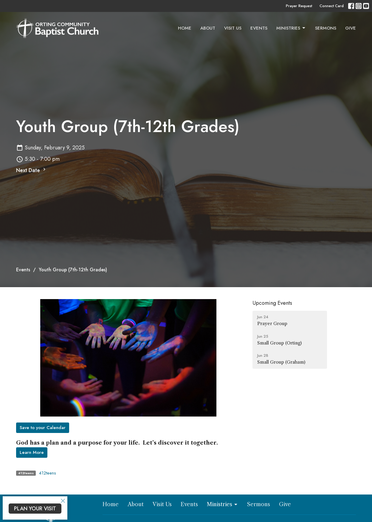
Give (350, 28)
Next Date (31, 170)
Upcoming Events (272, 303)
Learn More (32, 452)
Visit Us (232, 28)
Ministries (291, 28)
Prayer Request (299, 6)
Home (184, 28)
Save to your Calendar (43, 427)
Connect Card (332, 6)
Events (258, 28)
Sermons (325, 28)
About (207, 28)
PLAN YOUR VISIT (35, 508)
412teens (47, 473)
